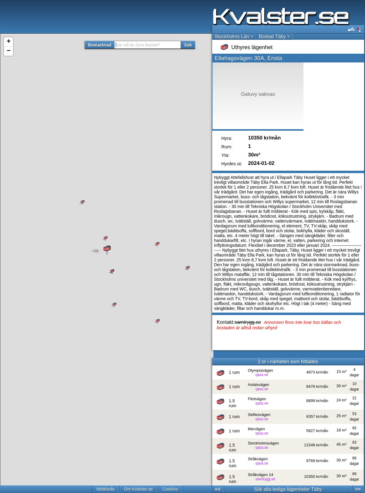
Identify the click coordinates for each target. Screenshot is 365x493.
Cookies (170, 489)
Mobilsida (105, 489)
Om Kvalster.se (138, 489)
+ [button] (9, 41)
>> (358, 489)
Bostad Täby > (274, 36)
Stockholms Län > (234, 36)
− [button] (9, 51)
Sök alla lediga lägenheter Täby (288, 489)
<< (218, 489)
